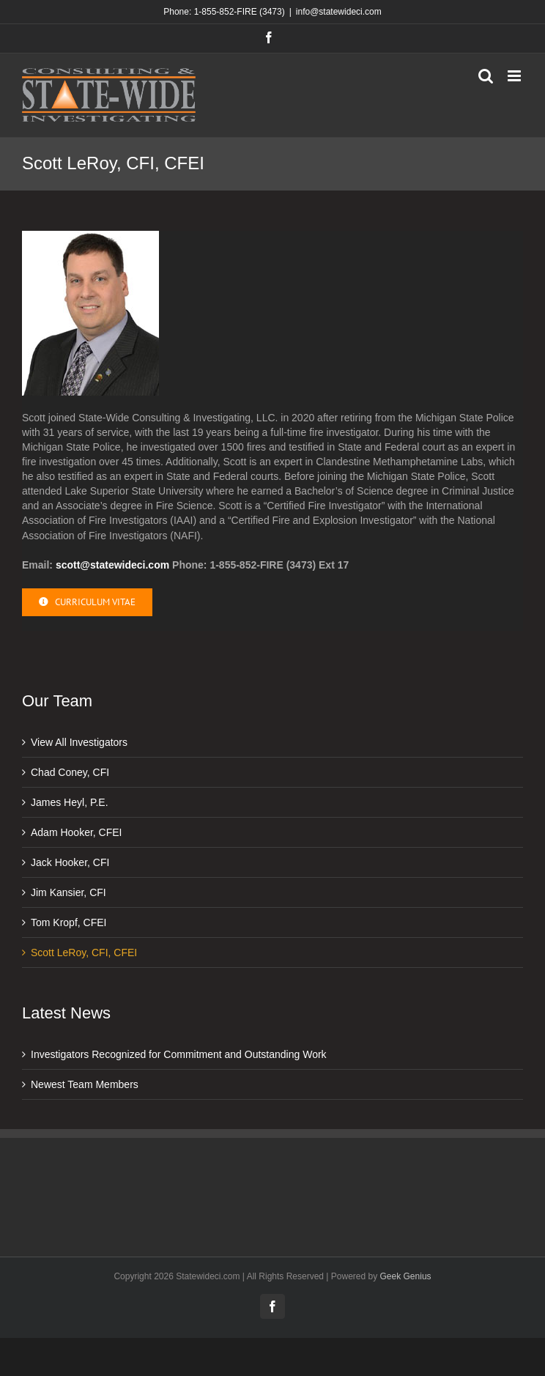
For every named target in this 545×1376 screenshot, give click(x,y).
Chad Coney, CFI (70, 772)
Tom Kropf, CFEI (68, 922)
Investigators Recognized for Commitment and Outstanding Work (179, 1054)
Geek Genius (405, 1276)
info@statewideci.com (339, 12)
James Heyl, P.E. (69, 802)
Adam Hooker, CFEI (76, 832)
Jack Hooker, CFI (70, 862)
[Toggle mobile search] (485, 76)
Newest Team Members (84, 1084)
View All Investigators (79, 742)
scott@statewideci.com (112, 565)
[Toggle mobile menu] (515, 76)
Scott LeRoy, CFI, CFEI (84, 952)
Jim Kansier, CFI (68, 892)
